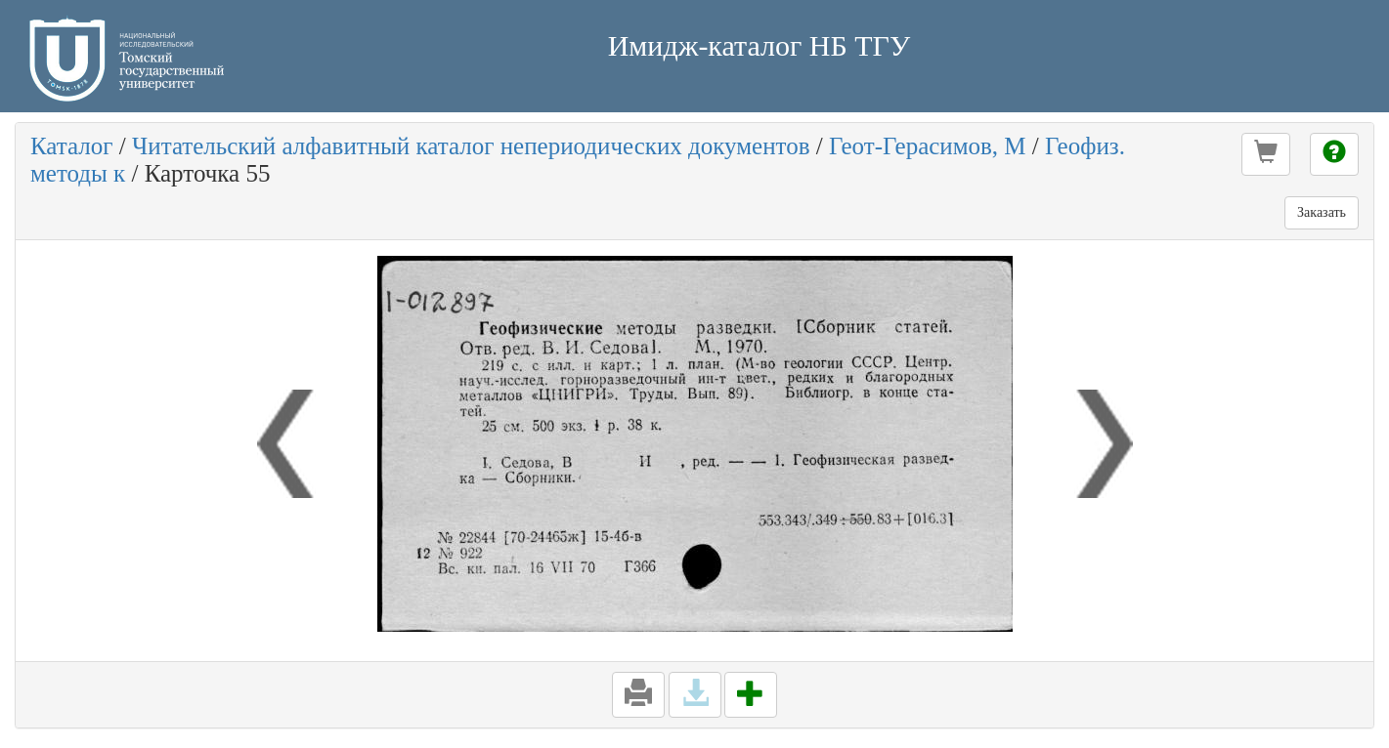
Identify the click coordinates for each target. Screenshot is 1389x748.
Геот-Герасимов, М (927, 146)
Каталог (71, 146)
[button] (1265, 154)
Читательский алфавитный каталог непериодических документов (470, 146)
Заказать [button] (1321, 212)
